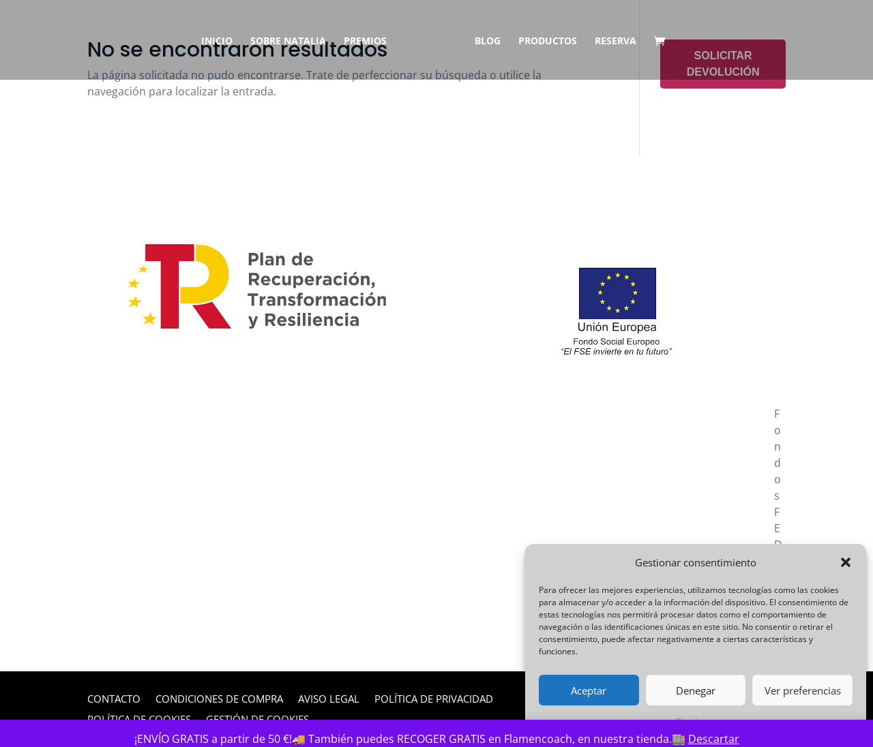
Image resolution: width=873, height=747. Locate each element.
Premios (370, 40)
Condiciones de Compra (219, 699)
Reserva (611, 40)
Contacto (113, 699)
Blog (483, 40)
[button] (846, 562)
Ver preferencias (803, 690)
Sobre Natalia (293, 40)
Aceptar (588, 690)
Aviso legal (328, 699)
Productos (543, 40)
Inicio (221, 40)
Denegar (695, 690)
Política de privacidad (433, 699)
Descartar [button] (713, 738)
